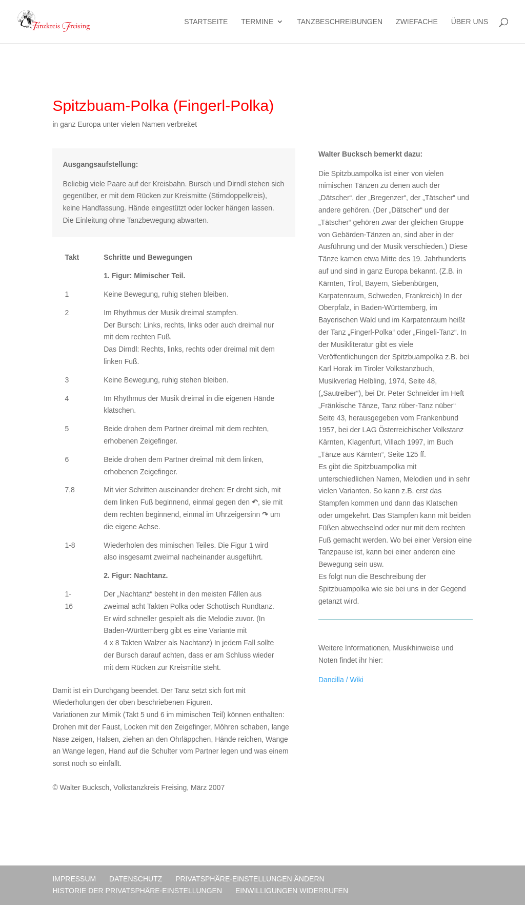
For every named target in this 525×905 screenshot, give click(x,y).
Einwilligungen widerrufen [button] (291, 891)
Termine (257, 22)
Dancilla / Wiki (341, 680)
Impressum (74, 879)
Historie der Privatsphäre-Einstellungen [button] (137, 891)
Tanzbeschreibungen (339, 22)
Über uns (469, 22)
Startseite (206, 22)
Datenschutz (135, 879)
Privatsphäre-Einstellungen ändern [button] (249, 879)
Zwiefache (417, 22)
